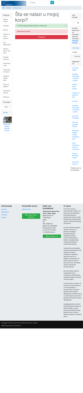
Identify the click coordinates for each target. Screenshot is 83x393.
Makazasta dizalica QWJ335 (7, 126)
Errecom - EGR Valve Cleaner (75, 156)
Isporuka (4, 209)
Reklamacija (5, 212)
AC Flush (75, 101)
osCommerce (17, 325)
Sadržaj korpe (17, 8)
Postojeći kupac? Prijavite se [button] (31, 216)
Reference (6, 97)
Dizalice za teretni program (6, 36)
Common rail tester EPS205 (75, 124)
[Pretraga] (39, 2)
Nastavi (41, 37)
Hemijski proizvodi (6, 58)
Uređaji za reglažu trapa (6, 78)
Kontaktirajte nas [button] (52, 236)
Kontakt (6, 130)
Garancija (4, 215)
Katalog (8, 8)
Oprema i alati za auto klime (7, 51)
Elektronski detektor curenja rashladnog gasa (75, 135)
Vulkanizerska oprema (6, 71)
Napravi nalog (26, 209)
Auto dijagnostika (7, 43)
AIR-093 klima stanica (74, 87)
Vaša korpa (75, 48)
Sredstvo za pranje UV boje (75, 95)
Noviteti (5, 112)
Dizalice (5, 30)
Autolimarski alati (7, 64)
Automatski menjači (6, 92)
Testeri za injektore (6, 85)
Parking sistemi (5, 20)
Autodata (6, 26)
